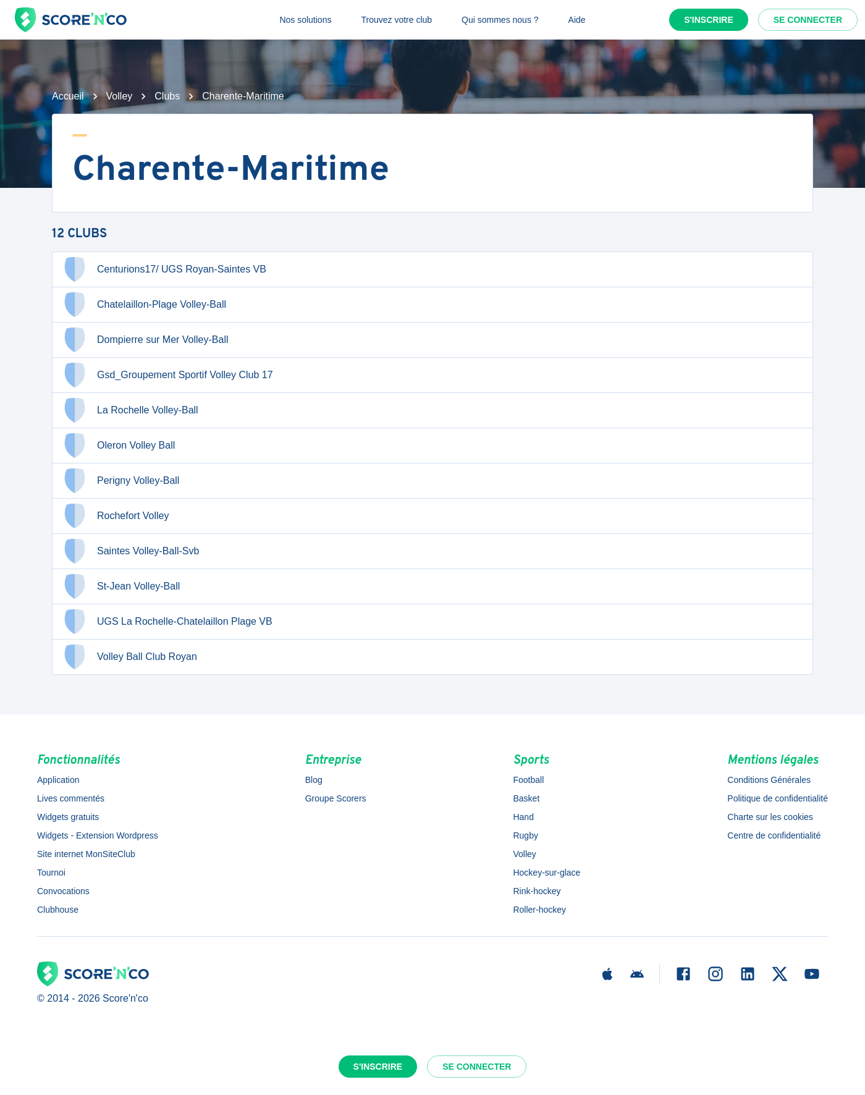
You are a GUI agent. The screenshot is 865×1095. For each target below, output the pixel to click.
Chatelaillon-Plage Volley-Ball (144, 304)
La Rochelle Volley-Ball (130, 410)
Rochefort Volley (115, 516)
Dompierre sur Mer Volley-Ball (145, 340)
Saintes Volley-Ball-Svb (130, 551)
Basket (526, 798)
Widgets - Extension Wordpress (97, 835)
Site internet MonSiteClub (86, 854)
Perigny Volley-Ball (120, 480)
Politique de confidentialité (777, 798)
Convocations (63, 891)
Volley (119, 96)
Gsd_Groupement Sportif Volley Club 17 (167, 375)
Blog (314, 780)
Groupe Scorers (335, 798)
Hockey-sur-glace (546, 872)
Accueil (68, 96)
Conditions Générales (769, 780)
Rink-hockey (536, 891)
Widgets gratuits (68, 817)
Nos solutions (305, 20)
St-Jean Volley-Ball (121, 586)
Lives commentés (70, 798)
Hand (523, 817)
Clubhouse (57, 910)
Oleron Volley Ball (118, 445)
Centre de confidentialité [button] (774, 835)
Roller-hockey (539, 910)
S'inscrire (708, 20)
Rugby (525, 835)
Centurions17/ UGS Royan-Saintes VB (164, 269)
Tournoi (51, 872)
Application (58, 780)
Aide (577, 20)
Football (528, 780)
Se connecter (808, 20)
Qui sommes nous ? (500, 20)
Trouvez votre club (396, 20)
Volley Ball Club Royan (129, 657)
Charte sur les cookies (770, 817)
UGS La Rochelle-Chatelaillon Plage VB (167, 621)
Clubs (167, 96)
